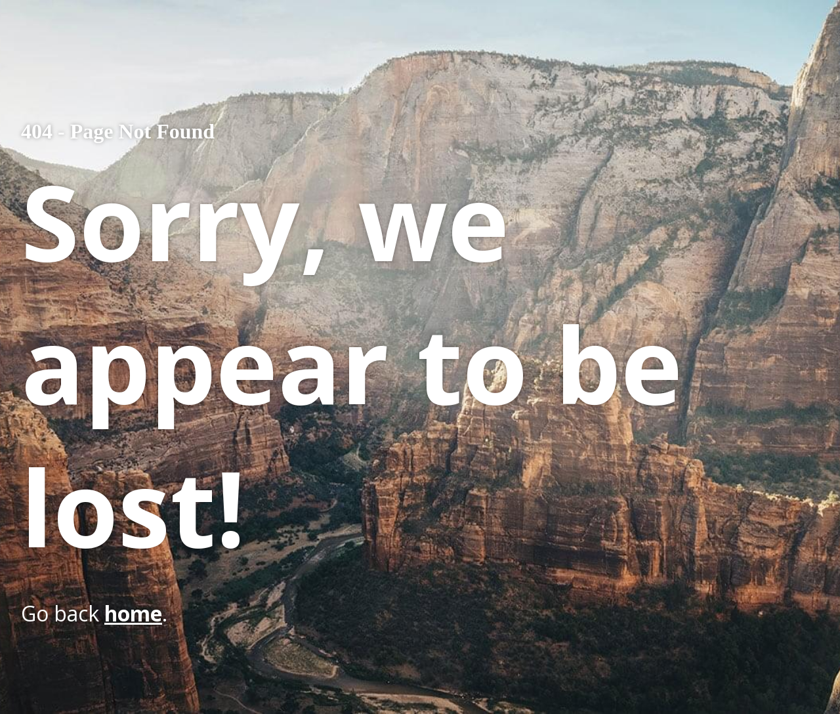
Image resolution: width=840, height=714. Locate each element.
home (133, 613)
